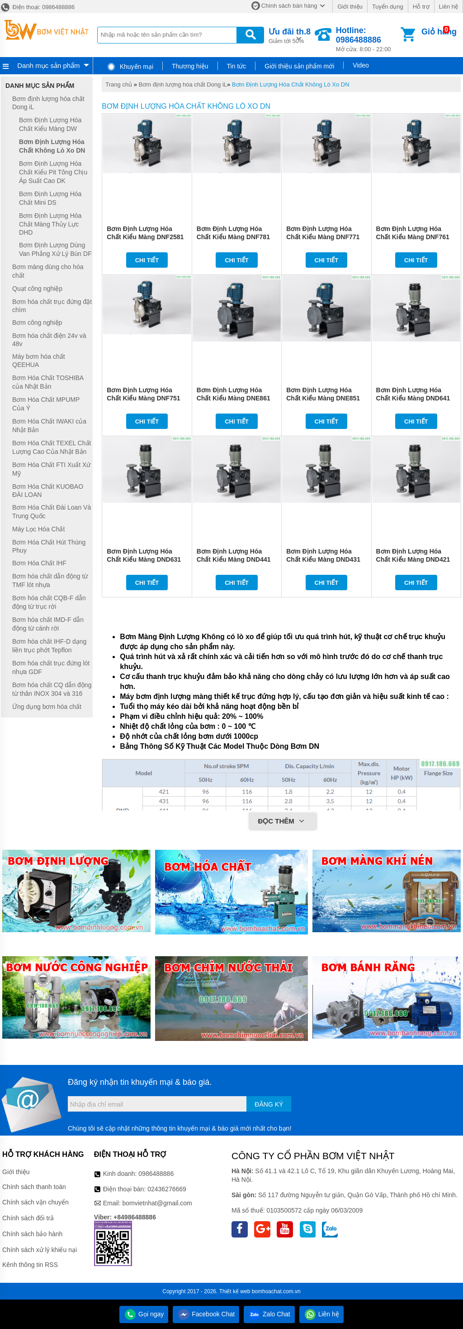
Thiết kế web (234, 1291)
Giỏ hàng (439, 31)
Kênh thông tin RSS (30, 1264)
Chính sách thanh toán (34, 1186)
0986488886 (156, 1173)
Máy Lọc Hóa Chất (38, 529)
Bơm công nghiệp (37, 322)
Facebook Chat (206, 1314)
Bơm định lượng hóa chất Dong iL (183, 84)
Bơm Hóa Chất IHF (39, 563)
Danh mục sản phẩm (48, 65)
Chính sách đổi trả (28, 1218)
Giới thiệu (349, 6)
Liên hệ (448, 6)
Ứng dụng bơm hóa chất (46, 706)
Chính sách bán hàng (289, 5)
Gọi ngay (144, 1314)
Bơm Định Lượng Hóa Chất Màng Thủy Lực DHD (50, 224)
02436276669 (166, 1189)
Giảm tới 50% (290, 35)
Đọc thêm (282, 821)
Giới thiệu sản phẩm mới (299, 66)
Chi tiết (147, 260)
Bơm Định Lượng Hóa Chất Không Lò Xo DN (291, 84)
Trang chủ (118, 84)
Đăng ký (269, 1104)
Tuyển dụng (387, 6)
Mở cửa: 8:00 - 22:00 (367, 39)
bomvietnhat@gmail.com (157, 1203)
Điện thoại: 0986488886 (37, 7)
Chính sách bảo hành (32, 1234)
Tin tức (236, 66)
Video (361, 65)
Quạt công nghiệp (37, 288)
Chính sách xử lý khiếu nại (39, 1249)
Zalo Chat (269, 1314)
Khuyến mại (130, 66)
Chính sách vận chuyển (35, 1202)
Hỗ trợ (421, 6)
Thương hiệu (190, 66)
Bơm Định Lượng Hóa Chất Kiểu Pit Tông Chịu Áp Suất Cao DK (53, 172)
